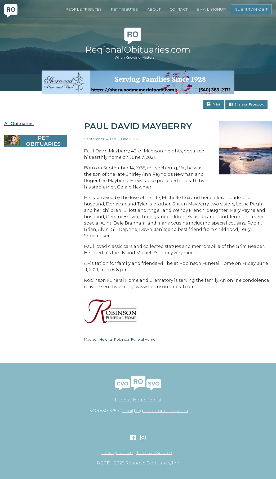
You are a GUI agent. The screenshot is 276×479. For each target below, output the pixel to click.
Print (213, 104)
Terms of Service (154, 452)
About (154, 9)
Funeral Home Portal (138, 399)
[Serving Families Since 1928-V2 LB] (138, 82)
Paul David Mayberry (138, 126)
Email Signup (211, 9)
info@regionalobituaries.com (155, 410)
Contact (179, 9)
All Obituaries (19, 123)
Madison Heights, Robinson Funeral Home (119, 339)
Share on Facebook (246, 104)
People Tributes (83, 9)
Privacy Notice (117, 452)
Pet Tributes (124, 9)
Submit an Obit (251, 9)
